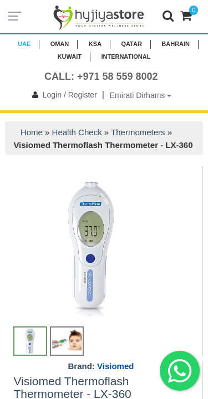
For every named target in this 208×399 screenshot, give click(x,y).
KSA (95, 43)
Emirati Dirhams (140, 95)
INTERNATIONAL (125, 56)
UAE (24, 43)
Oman (59, 43)
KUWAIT (70, 56)
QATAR (131, 43)
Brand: (101, 366)
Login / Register (62, 94)
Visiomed (115, 366)
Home (32, 132)
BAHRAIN (175, 43)
